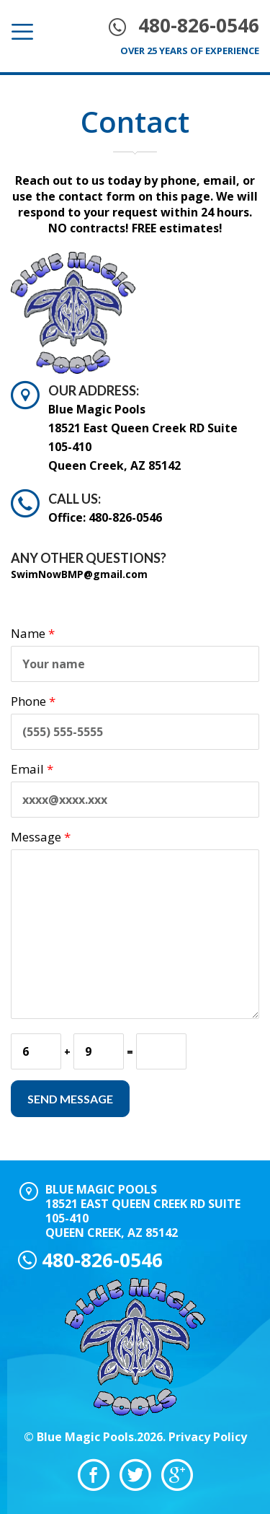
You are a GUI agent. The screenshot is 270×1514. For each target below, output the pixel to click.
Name (33, 633)
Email (32, 769)
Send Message (70, 1099)
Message (41, 836)
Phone (33, 701)
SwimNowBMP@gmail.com (79, 574)
